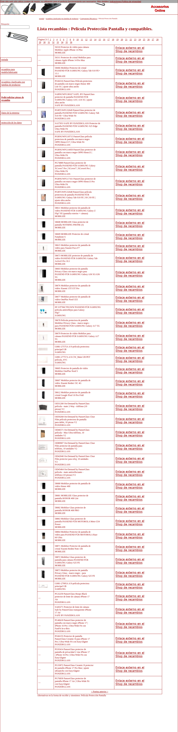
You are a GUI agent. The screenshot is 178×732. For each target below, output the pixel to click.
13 (91, 39)
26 (148, 39)
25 (144, 39)
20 (122, 39)
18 (113, 39)
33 (58, 42)
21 (126, 39)
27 (153, 39)
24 (140, 39)
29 (40, 42)
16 (104, 39)
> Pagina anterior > (99, 691)
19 (117, 39)
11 (82, 39)
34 (62, 42)
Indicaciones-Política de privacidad (125, 1)
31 (49, 42)
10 (77, 39)
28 (157, 39)
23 (135, 39)
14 (95, 39)
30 (44, 42)
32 (53, 42)
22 (131, 39)
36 (71, 42)
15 (100, 39)
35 (67, 42)
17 (109, 39)
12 (86, 39)
